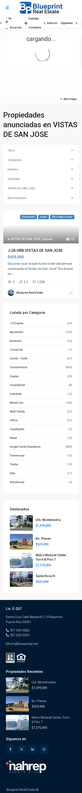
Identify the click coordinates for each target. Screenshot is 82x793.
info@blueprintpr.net (23, 644)
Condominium (19, 367)
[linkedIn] (32, 749)
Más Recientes (17, 198)
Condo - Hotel (18, 358)
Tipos (11, 150)
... (13, 274)
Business (15, 340)
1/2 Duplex (16, 323)
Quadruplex (17, 429)
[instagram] (43, 749)
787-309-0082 (19, 630)
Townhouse (17, 455)
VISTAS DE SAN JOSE (21, 188)
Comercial (16, 349)
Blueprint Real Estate (29, 292)
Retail (13, 438)
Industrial (15, 394)
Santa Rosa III (45, 576)
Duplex (14, 376)
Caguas (47, 239)
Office (13, 420)
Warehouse (17, 482)
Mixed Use (16, 402)
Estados (13, 169)
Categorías (14, 160)
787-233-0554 (19, 635)
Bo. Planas (43, 538)
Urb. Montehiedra (48, 520)
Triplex (14, 464)
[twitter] (21, 749)
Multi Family (17, 411)
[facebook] (10, 749)
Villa (12, 473)
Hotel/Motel (17, 385)
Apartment (16, 332)
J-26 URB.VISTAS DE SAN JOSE (35, 250)
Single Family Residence (25, 446)
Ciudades (14, 178)
